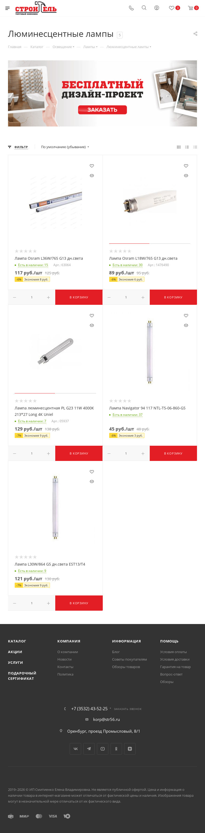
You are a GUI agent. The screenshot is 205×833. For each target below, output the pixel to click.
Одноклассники (116, 749)
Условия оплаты (173, 651)
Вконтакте (75, 749)
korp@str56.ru (106, 719)
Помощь (169, 641)
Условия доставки (175, 659)
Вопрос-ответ (171, 674)
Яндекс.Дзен (130, 749)
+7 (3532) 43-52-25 (89, 708)
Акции (15, 651)
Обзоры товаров (126, 666)
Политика (65, 674)
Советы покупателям (129, 659)
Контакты (65, 666)
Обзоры (167, 681)
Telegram (89, 749)
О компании (67, 651)
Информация (126, 641)
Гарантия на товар (175, 666)
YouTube (102, 749)
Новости (64, 659)
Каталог (17, 641)
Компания (68, 641)
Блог (116, 651)
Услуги (15, 662)
